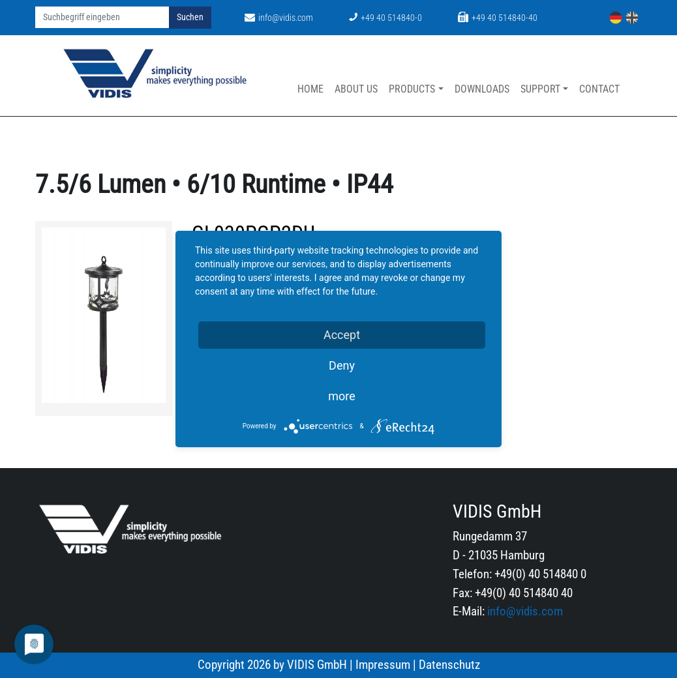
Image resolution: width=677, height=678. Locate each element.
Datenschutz (449, 664)
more (341, 396)
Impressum (382, 664)
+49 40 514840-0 (385, 17)
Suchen (190, 17)
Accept (341, 335)
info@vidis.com (279, 17)
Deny (342, 365)
